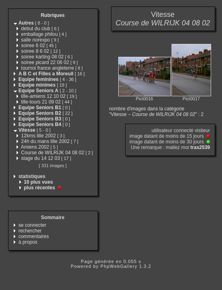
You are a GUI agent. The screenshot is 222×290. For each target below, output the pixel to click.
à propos (28, 242)
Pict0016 (144, 98)
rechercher (30, 231)
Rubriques (53, 15)
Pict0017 (191, 98)
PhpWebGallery (119, 266)
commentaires (34, 236)
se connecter (32, 225)
